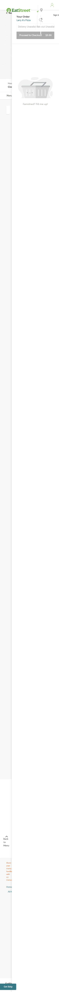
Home (9, 886)
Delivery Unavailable (26, 27)
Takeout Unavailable (45, 27)
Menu (9, 96)
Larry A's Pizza (24, 20)
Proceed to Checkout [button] (35, 35)
